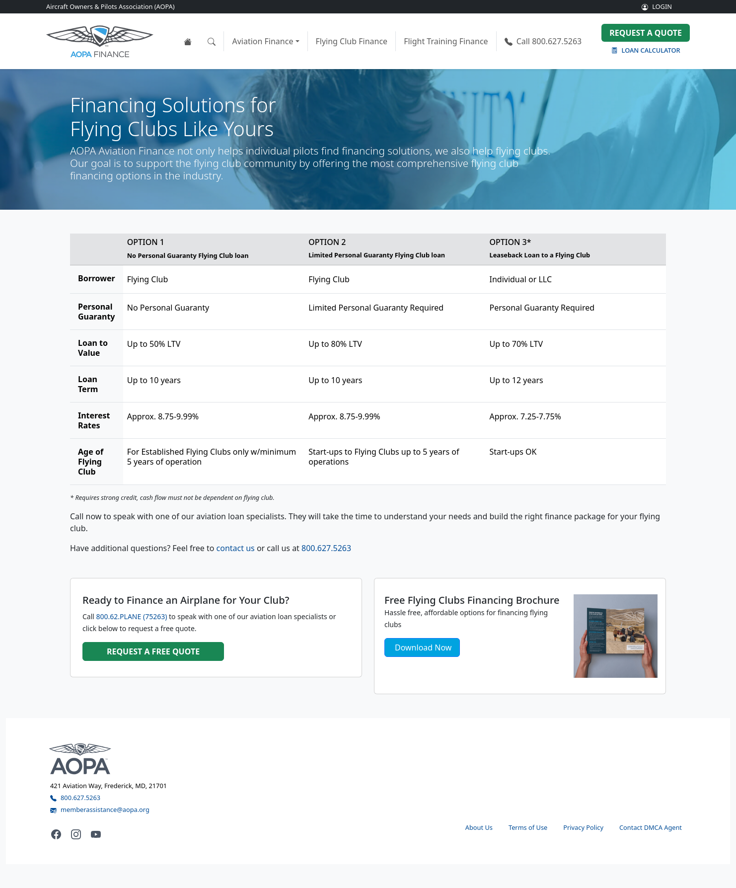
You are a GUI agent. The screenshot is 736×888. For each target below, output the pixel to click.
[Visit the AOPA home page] (80, 758)
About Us (479, 827)
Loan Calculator (645, 50)
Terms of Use (528, 827)
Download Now (423, 647)
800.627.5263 (543, 41)
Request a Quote (645, 32)
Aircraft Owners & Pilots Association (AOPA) (110, 6)
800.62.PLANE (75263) (131, 616)
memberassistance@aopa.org (99, 809)
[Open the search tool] (212, 41)
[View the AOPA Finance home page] (188, 41)
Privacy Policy (583, 827)
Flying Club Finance (352, 41)
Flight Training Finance (446, 41)
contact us (236, 548)
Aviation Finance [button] (262, 41)
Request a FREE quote (153, 651)
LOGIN (657, 6)
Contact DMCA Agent (650, 827)
